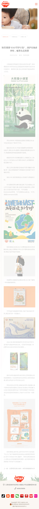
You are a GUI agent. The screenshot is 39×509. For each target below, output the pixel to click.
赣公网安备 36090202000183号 (19, 504)
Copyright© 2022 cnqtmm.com (19, 502)
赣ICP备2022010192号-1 (19, 506)
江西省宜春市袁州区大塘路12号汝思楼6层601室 (19, 484)
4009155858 (19, 488)
